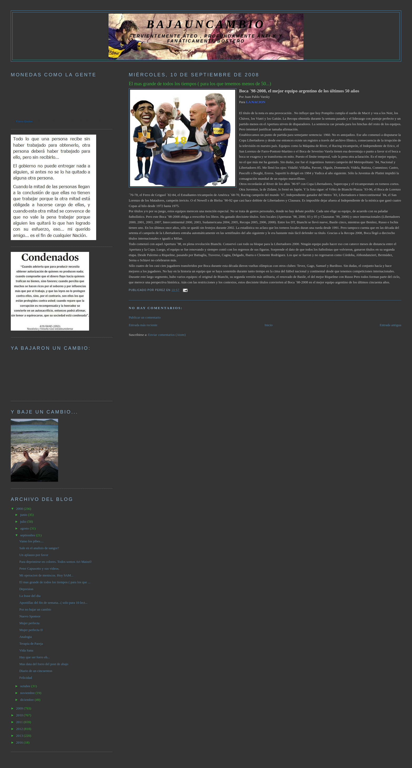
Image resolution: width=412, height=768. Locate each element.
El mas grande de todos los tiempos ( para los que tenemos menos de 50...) (200, 83)
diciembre (27, 700)
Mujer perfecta (29, 623)
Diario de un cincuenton (35, 671)
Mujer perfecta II (31, 630)
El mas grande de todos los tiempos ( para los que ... (54, 582)
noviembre (28, 693)
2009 (20, 708)
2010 (20, 715)
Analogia (25, 637)
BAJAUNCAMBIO (205, 24)
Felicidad (25, 678)
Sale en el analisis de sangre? (39, 548)
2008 (20, 509)
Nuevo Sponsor (29, 616)
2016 (20, 742)
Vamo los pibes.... (31, 541)
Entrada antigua (390, 325)
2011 (20, 722)
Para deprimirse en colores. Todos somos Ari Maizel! (55, 562)
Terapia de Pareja (31, 643)
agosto (25, 528)
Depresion (26, 589)
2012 (20, 729)
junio (24, 515)
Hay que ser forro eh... (34, 657)
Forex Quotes (24, 121)
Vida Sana (26, 650)
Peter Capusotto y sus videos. (39, 568)
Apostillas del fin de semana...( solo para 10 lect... (53, 603)
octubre (25, 686)
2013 (20, 736)
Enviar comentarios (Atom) (167, 335)
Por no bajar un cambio (35, 609)
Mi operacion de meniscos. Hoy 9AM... (46, 575)
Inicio (268, 325)
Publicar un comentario (145, 317)
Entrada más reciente (143, 325)
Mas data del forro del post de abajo (43, 664)
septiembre (28, 535)
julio (23, 521)
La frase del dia (29, 596)
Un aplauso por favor (33, 555)
